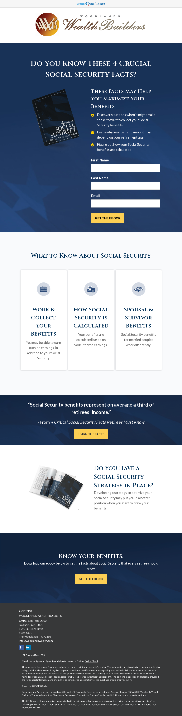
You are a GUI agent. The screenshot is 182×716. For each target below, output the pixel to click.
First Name (100, 160)
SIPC (136, 692)
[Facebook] (21, 647)
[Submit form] (107, 218)
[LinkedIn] (28, 647)
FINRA (131, 692)
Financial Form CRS (35, 655)
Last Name (99, 178)
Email (95, 196)
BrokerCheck (91, 661)
